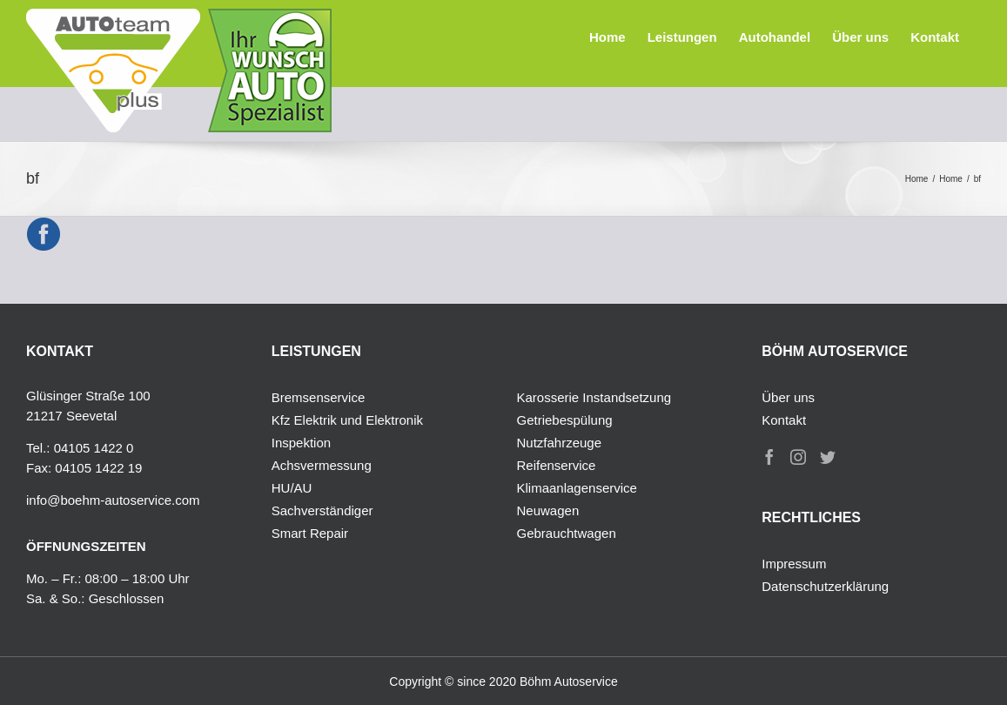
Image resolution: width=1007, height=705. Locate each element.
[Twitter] (828, 457)
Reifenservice (556, 465)
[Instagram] (798, 457)
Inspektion (301, 442)
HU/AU (292, 487)
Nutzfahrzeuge (559, 442)
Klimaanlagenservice (577, 487)
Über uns (788, 397)
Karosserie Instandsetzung (594, 397)
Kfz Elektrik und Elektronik (347, 420)
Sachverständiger (322, 510)
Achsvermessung (322, 465)
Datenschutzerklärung (825, 586)
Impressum (794, 563)
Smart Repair (310, 533)
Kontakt (784, 420)
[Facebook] (769, 457)
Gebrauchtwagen (566, 533)
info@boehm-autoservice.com (112, 500)
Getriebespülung (565, 420)
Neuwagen (548, 510)
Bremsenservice (319, 397)
